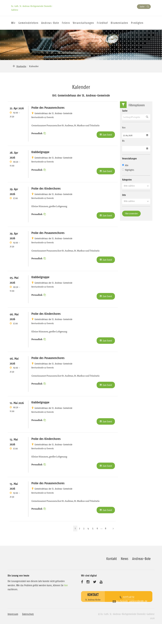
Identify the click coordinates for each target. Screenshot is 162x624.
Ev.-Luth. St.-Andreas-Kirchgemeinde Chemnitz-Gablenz (32, 8)
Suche (142, 6)
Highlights (128, 169)
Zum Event (107, 134)
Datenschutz (28, 614)
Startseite (21, 66)
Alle (125, 165)
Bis (123, 140)
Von (124, 127)
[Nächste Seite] (113, 528)
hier (66, 585)
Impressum (13, 614)
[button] (136, 186)
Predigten (137, 23)
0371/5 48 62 (128, 596)
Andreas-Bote (50, 23)
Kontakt (111, 558)
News (124, 558)
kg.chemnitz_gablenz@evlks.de (131, 601)
